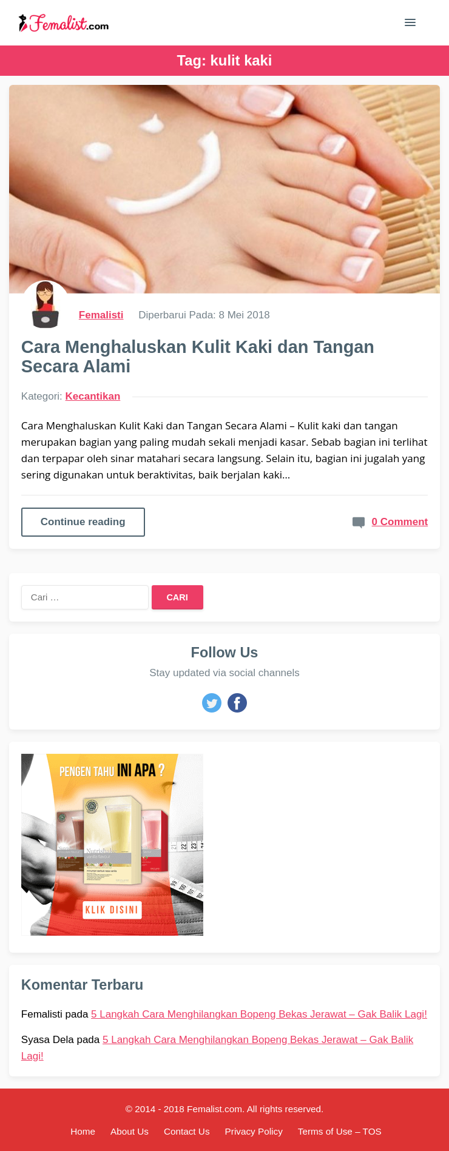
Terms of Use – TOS (340, 1131)
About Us (129, 1131)
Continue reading (83, 522)
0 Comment (400, 522)
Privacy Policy (254, 1131)
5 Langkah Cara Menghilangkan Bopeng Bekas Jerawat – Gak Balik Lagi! (259, 1014)
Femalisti (101, 315)
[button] (410, 25)
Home (82, 1131)
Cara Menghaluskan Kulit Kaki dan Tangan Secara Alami (197, 356)
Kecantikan (93, 396)
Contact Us (187, 1131)
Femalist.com (214, 1109)
